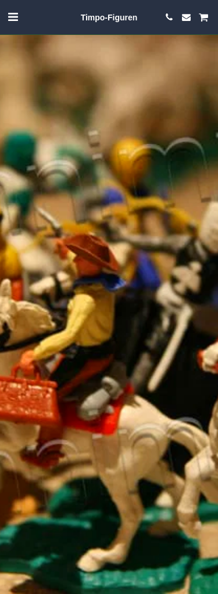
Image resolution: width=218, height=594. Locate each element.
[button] (13, 16)
